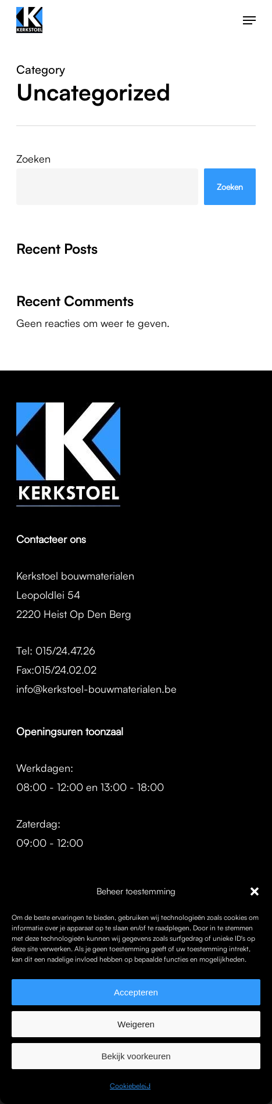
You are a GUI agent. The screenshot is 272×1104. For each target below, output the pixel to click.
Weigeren (136, 1024)
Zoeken (33, 158)
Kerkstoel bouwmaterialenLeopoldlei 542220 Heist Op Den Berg (75, 594)
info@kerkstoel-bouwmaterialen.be (96, 688)
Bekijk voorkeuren (135, 1056)
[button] (254, 891)
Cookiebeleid (130, 1085)
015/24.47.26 (65, 650)
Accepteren (136, 992)
